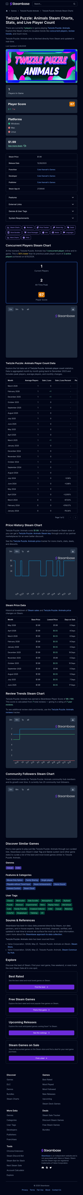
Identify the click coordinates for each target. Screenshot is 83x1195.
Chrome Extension (15, 1151)
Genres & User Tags (41, 211)
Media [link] (55, 233)
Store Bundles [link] (13, 233)
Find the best (41, 987)
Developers (12, 1130)
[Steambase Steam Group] (47, 1168)
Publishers (11, 1134)
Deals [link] (70, 227)
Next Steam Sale (14, 1165)
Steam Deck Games (51, 1103)
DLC (9, 1084)
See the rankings (41, 1033)
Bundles (10, 1094)
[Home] (7, 11)
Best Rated (47, 1079)
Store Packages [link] (31, 233)
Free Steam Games (51, 1125)
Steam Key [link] (58, 227)
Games (14, 11)
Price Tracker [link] (43, 227)
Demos (10, 1089)
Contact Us (56, 1190)
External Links (41, 204)
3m (16, 309)
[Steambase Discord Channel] (43, 1168)
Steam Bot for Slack (16, 1160)
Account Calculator (15, 1170)
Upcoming (47, 1099)
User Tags (11, 1125)
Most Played (48, 1084)
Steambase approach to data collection (44, 934)
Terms (32, 1190)
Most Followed (49, 1089)
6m (16, 551)
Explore (10, 1175)
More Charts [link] (13, 238)
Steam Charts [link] (13, 227)
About (47, 1190)
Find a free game (41, 1010)
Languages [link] (68, 233)
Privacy (25, 1190)
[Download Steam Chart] (73, 309)
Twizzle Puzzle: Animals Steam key (35, 533)
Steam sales (33, 610)
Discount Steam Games (53, 1120)
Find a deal (41, 1058)
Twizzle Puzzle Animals (29, 11)
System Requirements (41, 218)
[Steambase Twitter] (51, 1168)
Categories (12, 1120)
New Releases (49, 1094)
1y (23, 309)
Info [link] (45, 233)
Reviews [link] (28, 227)
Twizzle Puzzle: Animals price (27, 541)
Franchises (12, 1139)
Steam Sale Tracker (51, 1115)
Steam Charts (13, 1099)
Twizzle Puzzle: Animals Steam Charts (57, 11)
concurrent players (58, 31)
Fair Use (40, 1190)
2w (10, 309)
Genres (10, 1115)
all (28, 309)
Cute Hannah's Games (46, 170)
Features (41, 197)
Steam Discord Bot (15, 1156)
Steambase (46, 1156)
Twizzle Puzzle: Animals (59, 28)
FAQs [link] (26, 238)
